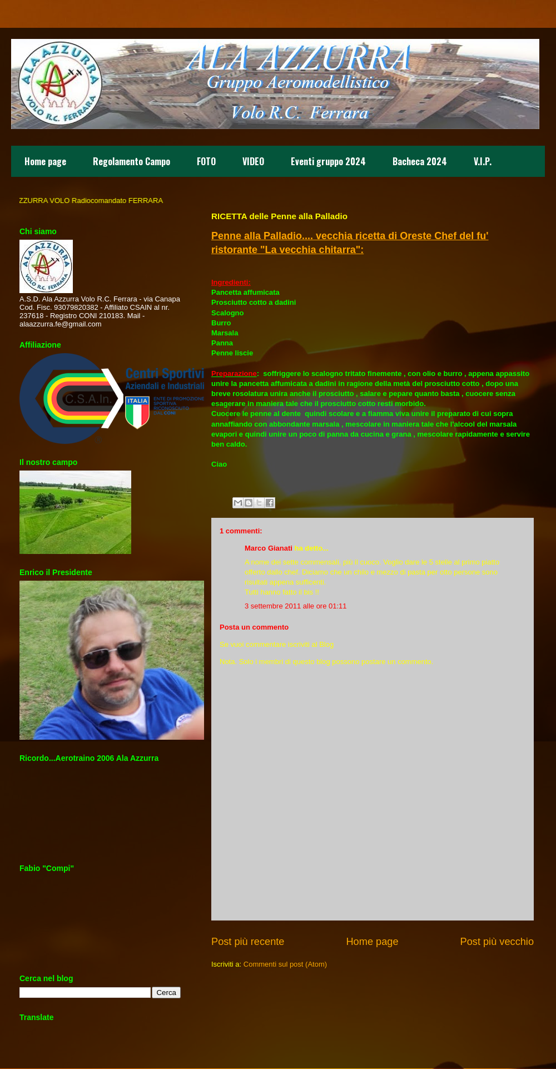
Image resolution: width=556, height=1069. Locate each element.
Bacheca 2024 (420, 161)
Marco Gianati (268, 548)
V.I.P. (483, 161)
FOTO (206, 161)
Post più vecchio (497, 941)
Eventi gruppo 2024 (328, 161)
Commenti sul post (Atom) (285, 964)
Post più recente (247, 941)
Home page (45, 161)
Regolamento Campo (131, 161)
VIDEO (253, 161)
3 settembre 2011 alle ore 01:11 (296, 606)
